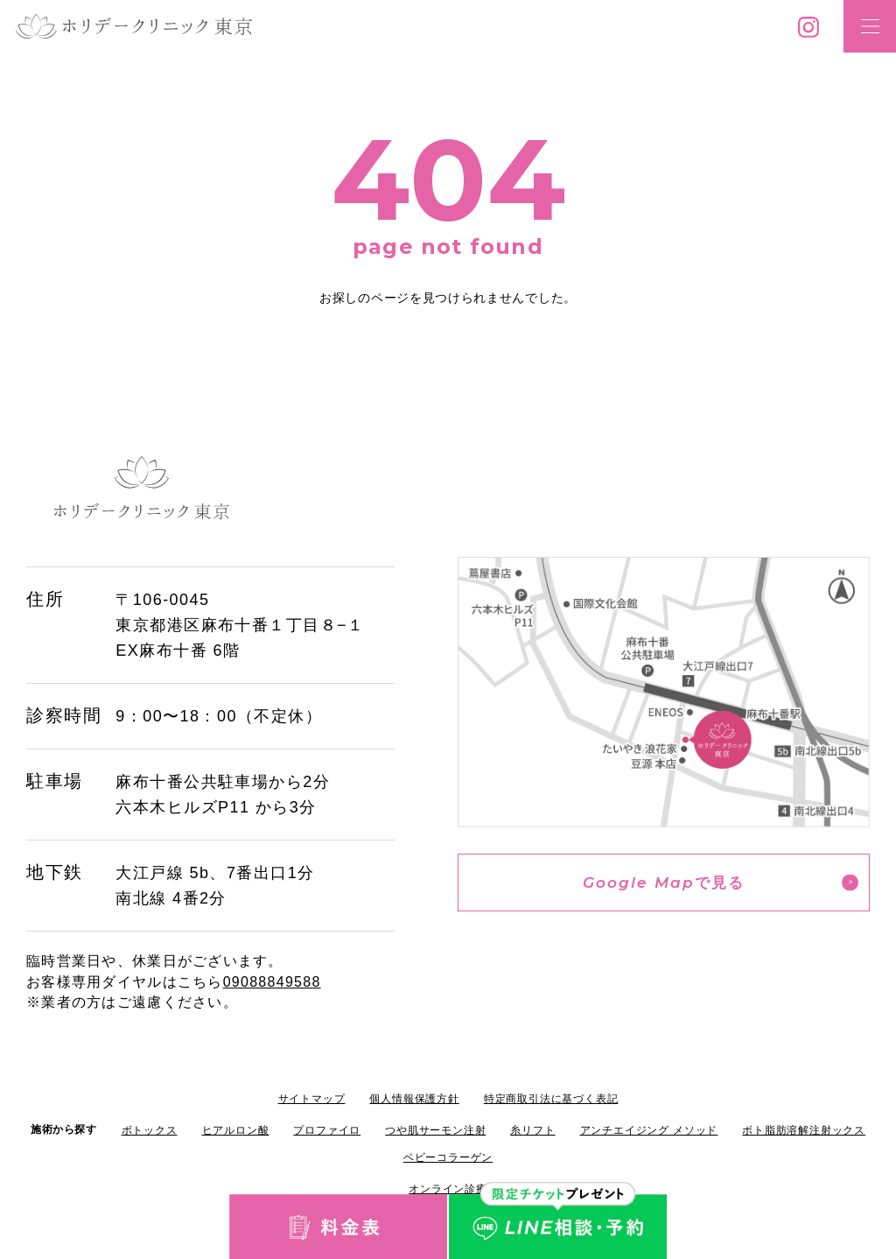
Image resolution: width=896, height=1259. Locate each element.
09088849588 (272, 981)
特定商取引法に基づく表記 (551, 1099)
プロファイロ (326, 1130)
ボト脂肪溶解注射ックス (803, 1130)
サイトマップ (312, 1099)
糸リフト (532, 1130)
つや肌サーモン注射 (435, 1130)
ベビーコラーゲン (448, 1157)
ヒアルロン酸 (236, 1130)
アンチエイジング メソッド (649, 1130)
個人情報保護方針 (413, 1099)
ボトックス (150, 1130)
